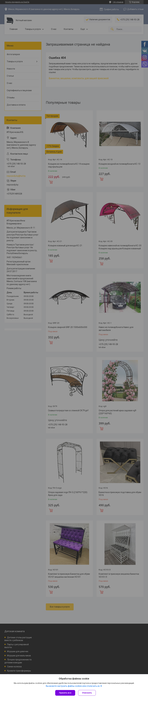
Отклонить (87, 693)
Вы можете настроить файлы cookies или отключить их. (73, 686)
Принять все (65, 693)
